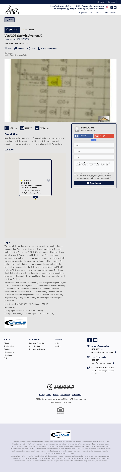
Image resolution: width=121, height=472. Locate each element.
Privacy (106, 178)
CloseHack (67, 402)
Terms (102, 178)
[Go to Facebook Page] (111, 7)
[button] (94, 183)
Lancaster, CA (13, 39)
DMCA (55, 395)
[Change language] (107, 7)
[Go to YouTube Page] (115, 7)
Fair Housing (77, 395)
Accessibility (65, 395)
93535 (25, 39)
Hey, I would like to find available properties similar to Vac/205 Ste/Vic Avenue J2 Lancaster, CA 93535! (94, 166)
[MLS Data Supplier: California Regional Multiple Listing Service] (60, 435)
